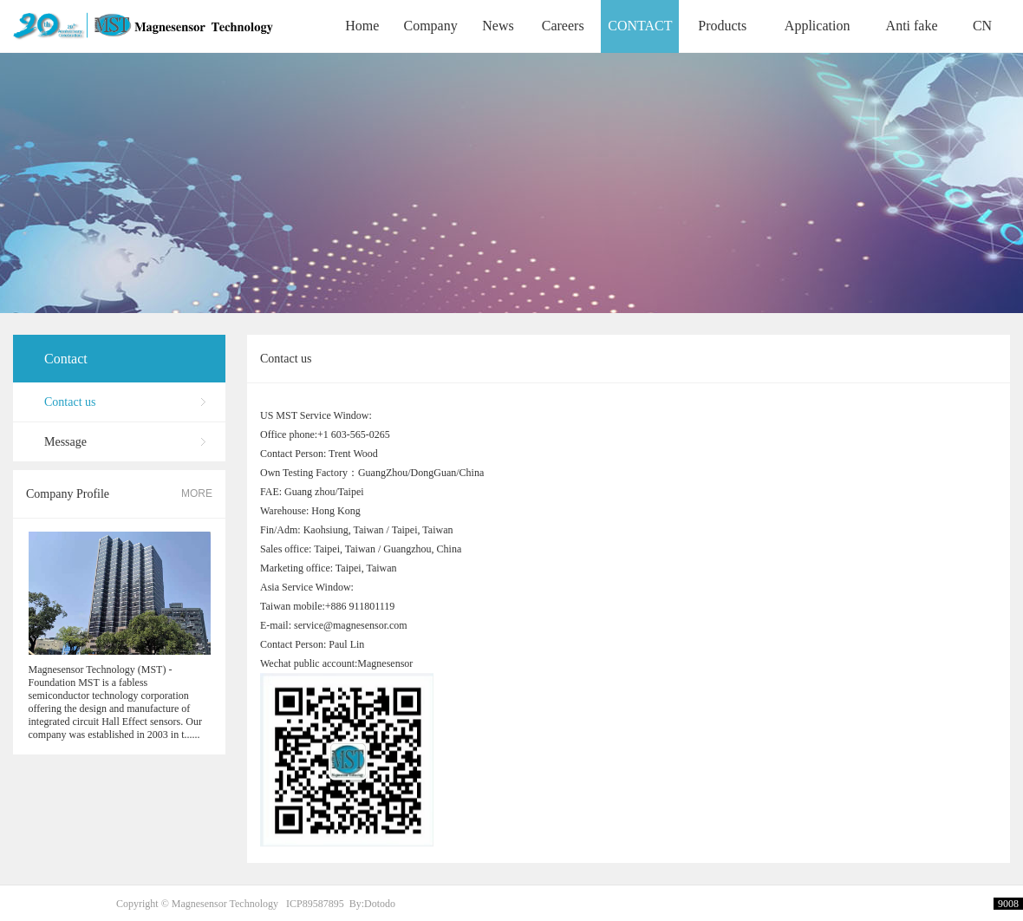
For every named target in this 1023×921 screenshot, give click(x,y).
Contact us (70, 401)
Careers (563, 25)
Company (430, 25)
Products (722, 25)
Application (817, 25)
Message (65, 441)
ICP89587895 (315, 904)
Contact (66, 358)
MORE (196, 493)
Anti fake (912, 25)
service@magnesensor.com (350, 637)
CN (982, 25)
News (497, 25)
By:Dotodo (372, 904)
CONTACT (640, 25)
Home (362, 25)
